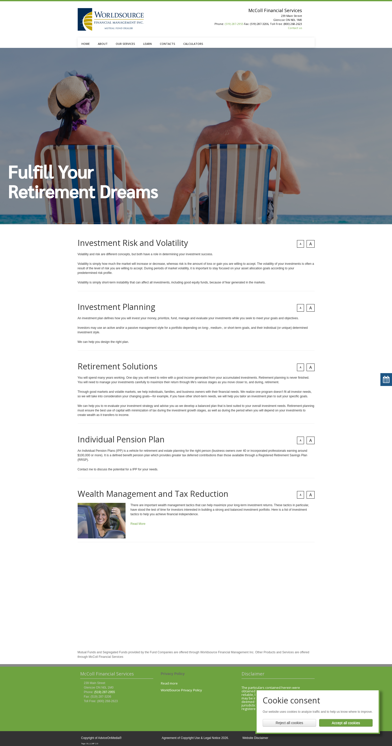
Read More (138, 524)
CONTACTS (167, 44)
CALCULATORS (193, 44)
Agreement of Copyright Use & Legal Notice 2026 (195, 738)
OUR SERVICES (125, 44)
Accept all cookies (346, 723)
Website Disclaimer (255, 738)
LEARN (147, 44)
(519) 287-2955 (234, 24)
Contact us (295, 28)
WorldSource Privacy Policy (181, 690)
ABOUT (103, 44)
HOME (85, 44)
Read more (169, 683)
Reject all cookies (289, 723)
